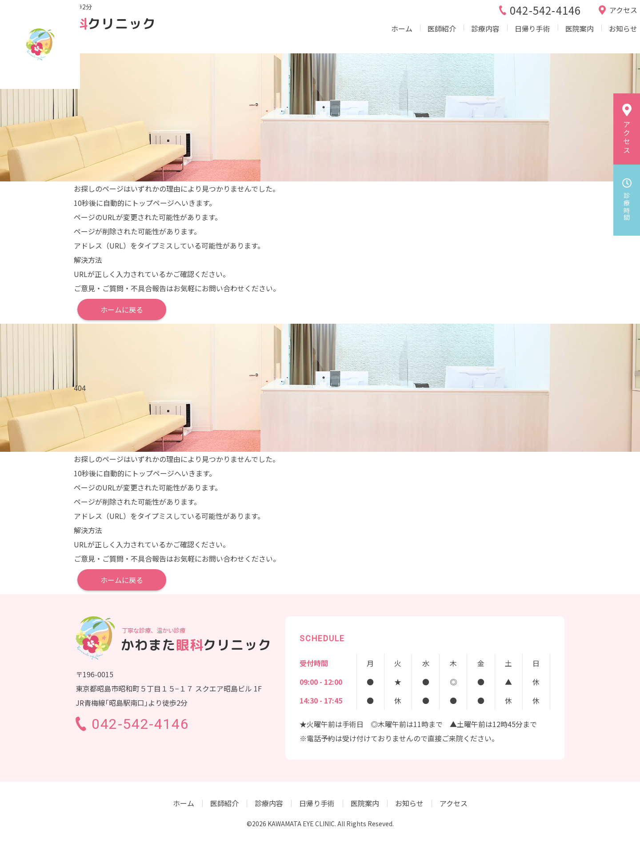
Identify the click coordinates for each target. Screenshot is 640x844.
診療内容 (450, 37)
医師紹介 (405, 37)
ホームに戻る (121, 309)
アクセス (454, 803)
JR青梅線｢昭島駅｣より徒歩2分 (132, 12)
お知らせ (590, 37)
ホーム (364, 37)
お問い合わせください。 (241, 288)
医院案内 (546, 37)
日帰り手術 (498, 37)
